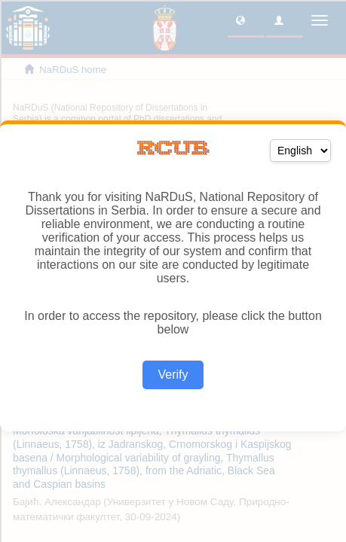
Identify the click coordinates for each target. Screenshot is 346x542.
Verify (173, 374)
